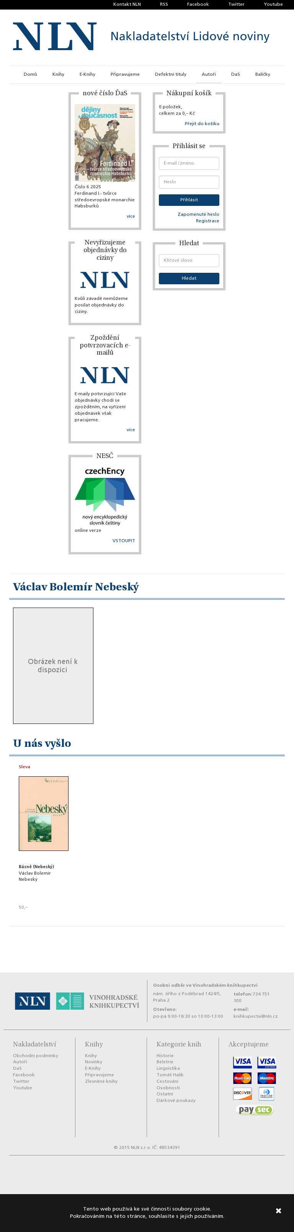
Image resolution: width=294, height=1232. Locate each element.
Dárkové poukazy (176, 1101)
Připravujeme (125, 75)
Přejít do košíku (202, 124)
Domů (30, 75)
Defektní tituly (170, 75)
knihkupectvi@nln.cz (256, 1017)
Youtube (273, 5)
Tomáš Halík (170, 1075)
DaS (235, 75)
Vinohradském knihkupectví (225, 985)
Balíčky (262, 75)
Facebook (198, 5)
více (131, 216)
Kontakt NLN (127, 5)
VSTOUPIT (124, 541)
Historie (165, 1056)
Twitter (236, 5)
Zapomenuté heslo (198, 215)
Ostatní (165, 1094)
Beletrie (165, 1062)
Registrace (207, 221)
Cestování (167, 1082)
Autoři (209, 75)
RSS (164, 5)
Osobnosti (168, 1088)
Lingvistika (168, 1069)
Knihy (58, 75)
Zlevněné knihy (101, 1082)
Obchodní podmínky (35, 1056)
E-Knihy (87, 75)
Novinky (93, 1062)
